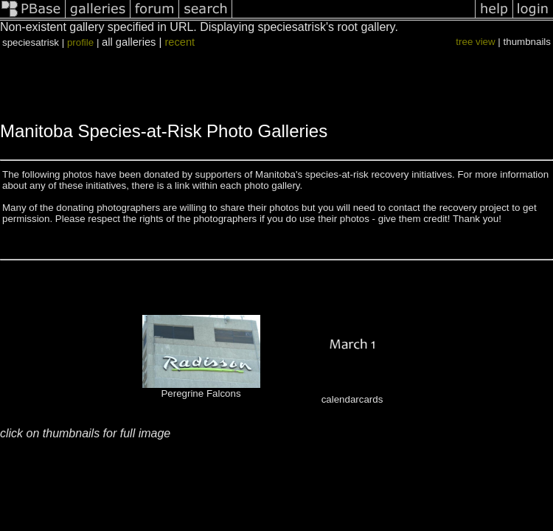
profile (80, 42)
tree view (475, 41)
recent (179, 42)
